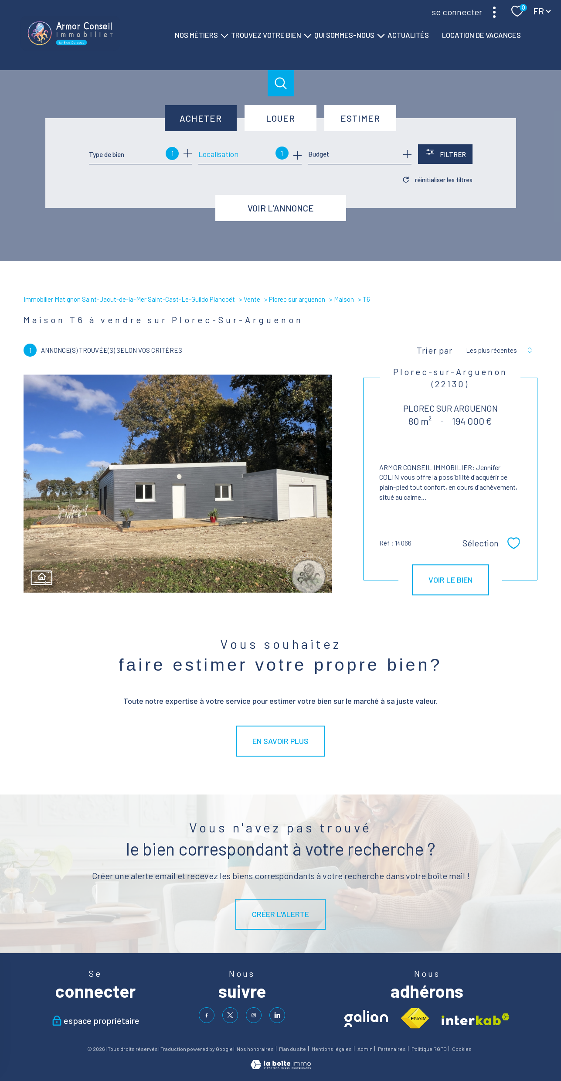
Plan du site (292, 1049)
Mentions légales (332, 1049)
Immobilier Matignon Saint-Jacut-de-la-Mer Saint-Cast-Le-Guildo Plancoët (129, 299)
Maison (344, 299)
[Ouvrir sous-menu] (224, 35)
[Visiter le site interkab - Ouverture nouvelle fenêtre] (476, 1019)
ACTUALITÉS (408, 35)
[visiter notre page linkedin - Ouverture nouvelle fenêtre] (277, 1015)
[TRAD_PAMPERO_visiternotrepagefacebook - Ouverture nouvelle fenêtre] (206, 1015)
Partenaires (392, 1049)
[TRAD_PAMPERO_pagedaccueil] (70, 47)
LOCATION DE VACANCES (481, 35)
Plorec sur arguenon (297, 299)
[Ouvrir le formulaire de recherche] (445, 154)
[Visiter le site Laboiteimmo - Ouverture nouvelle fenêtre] (280, 1066)
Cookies (462, 1049)
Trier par (434, 350)
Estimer (360, 118)
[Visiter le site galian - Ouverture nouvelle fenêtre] (366, 1018)
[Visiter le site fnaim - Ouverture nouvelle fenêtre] (415, 1018)
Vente (252, 299)
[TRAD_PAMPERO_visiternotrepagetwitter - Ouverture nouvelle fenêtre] (230, 1015)
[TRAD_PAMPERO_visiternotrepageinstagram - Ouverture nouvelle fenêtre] (254, 1015)
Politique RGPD (429, 1049)
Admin (365, 1049)
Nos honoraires (255, 1049)
